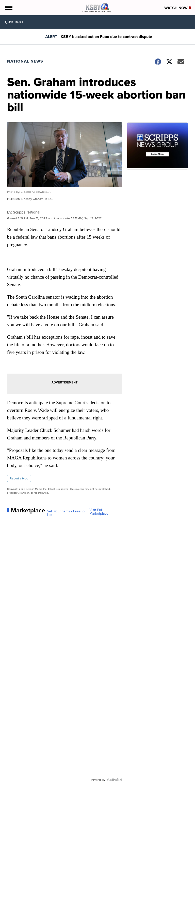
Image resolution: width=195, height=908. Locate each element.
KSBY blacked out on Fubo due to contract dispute (106, 37)
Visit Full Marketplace (98, 511)
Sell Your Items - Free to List (66, 513)
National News (25, 61)
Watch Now (177, 8)
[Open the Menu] (8, 7)
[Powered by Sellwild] (114, 780)
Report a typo (19, 478)
